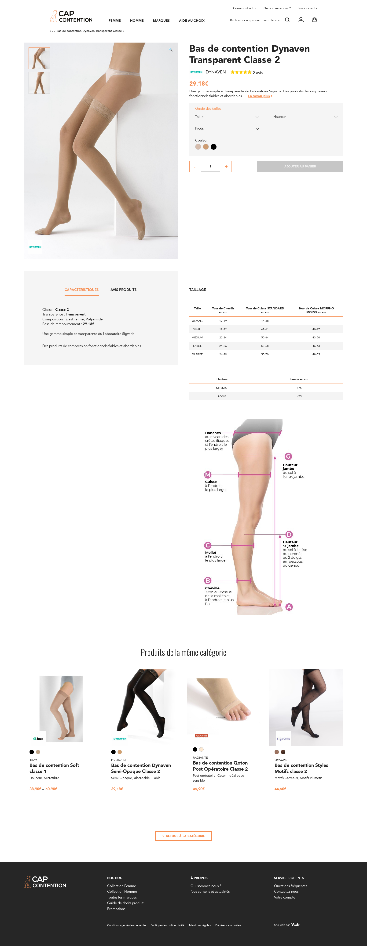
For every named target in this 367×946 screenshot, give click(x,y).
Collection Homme (122, 891)
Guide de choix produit (125, 903)
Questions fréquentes (290, 885)
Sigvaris (281, 760)
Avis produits (123, 290)
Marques (161, 20)
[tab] (82, 292)
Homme (137, 20)
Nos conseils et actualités (210, 891)
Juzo (33, 760)
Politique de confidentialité (167, 925)
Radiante (200, 757)
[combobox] (227, 118)
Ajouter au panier (300, 166)
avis (258, 72)
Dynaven (118, 760)
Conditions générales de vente (126, 925)
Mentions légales (200, 925)
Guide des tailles (208, 108)
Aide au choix (192, 20)
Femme (115, 20)
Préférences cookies (228, 925)
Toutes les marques (122, 897)
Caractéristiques (82, 290)
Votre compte (284, 897)
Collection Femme (121, 885)
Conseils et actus (245, 8)
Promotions (116, 908)
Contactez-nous (286, 891)
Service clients (307, 8)
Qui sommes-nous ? (277, 8)
